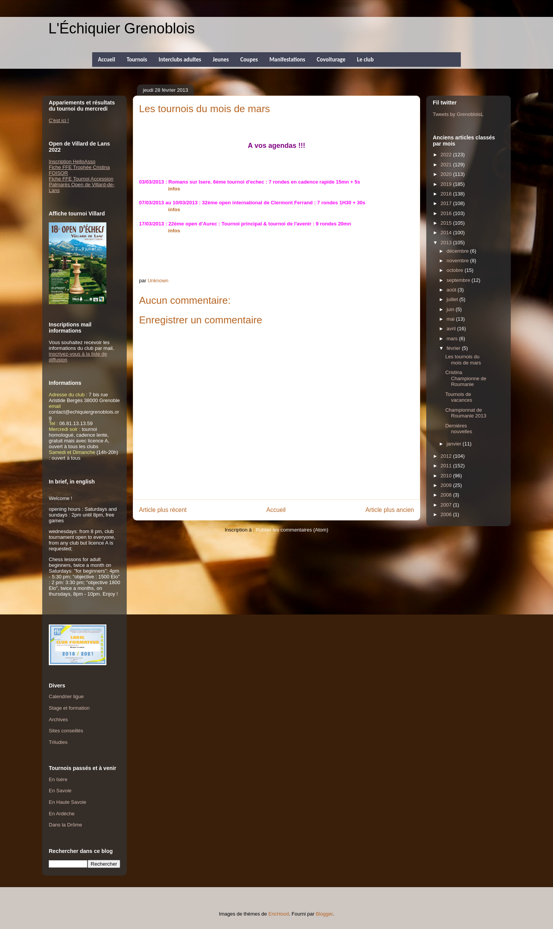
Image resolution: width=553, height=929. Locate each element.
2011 (446, 466)
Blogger (324, 914)
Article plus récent (163, 510)
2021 (446, 164)
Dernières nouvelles (458, 429)
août (452, 290)
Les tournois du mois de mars (463, 360)
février (454, 348)
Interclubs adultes (180, 59)
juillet (453, 299)
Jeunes (221, 59)
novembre (458, 260)
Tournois (137, 59)
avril (452, 328)
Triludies (58, 742)
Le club (365, 59)
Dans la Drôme (65, 825)
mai (451, 319)
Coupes (249, 59)
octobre (456, 270)
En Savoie (60, 790)
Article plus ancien (389, 510)
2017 (446, 203)
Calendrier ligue (66, 696)
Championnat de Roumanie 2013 (465, 413)
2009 (446, 485)
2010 (446, 476)
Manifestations (287, 59)
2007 (446, 505)
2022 (446, 154)
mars (453, 338)
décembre (458, 251)
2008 (446, 495)
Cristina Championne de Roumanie (465, 378)
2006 (446, 514)
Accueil (106, 59)
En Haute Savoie (67, 802)
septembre (459, 280)
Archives (58, 719)
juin (451, 309)
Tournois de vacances (458, 397)
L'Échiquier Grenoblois (121, 28)
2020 (446, 174)
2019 (446, 184)
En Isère (58, 779)
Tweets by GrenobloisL (458, 114)
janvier (455, 444)
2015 (446, 223)
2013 (446, 242)
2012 (446, 456)
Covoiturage (331, 59)
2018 (446, 194)
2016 (446, 213)
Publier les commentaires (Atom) (292, 530)
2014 (446, 232)
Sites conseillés (66, 731)
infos (174, 189)
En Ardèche (62, 813)
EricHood (278, 914)
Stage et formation (69, 708)
